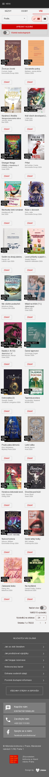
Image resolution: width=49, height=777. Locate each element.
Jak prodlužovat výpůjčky (16, 653)
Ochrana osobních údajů (16, 673)
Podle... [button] (7, 18)
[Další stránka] (45, 622)
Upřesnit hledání (24, 27)
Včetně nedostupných (20, 33)
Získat (7, 82)
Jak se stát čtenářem (14, 647)
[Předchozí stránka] (40, 622)
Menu (6, 3)
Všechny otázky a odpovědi (24, 691)
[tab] (8, 11)
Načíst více (34, 608)
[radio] (37, 19)
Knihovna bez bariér (14, 667)
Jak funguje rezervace (15, 660)
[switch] (6, 33)
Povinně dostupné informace (18, 680)
